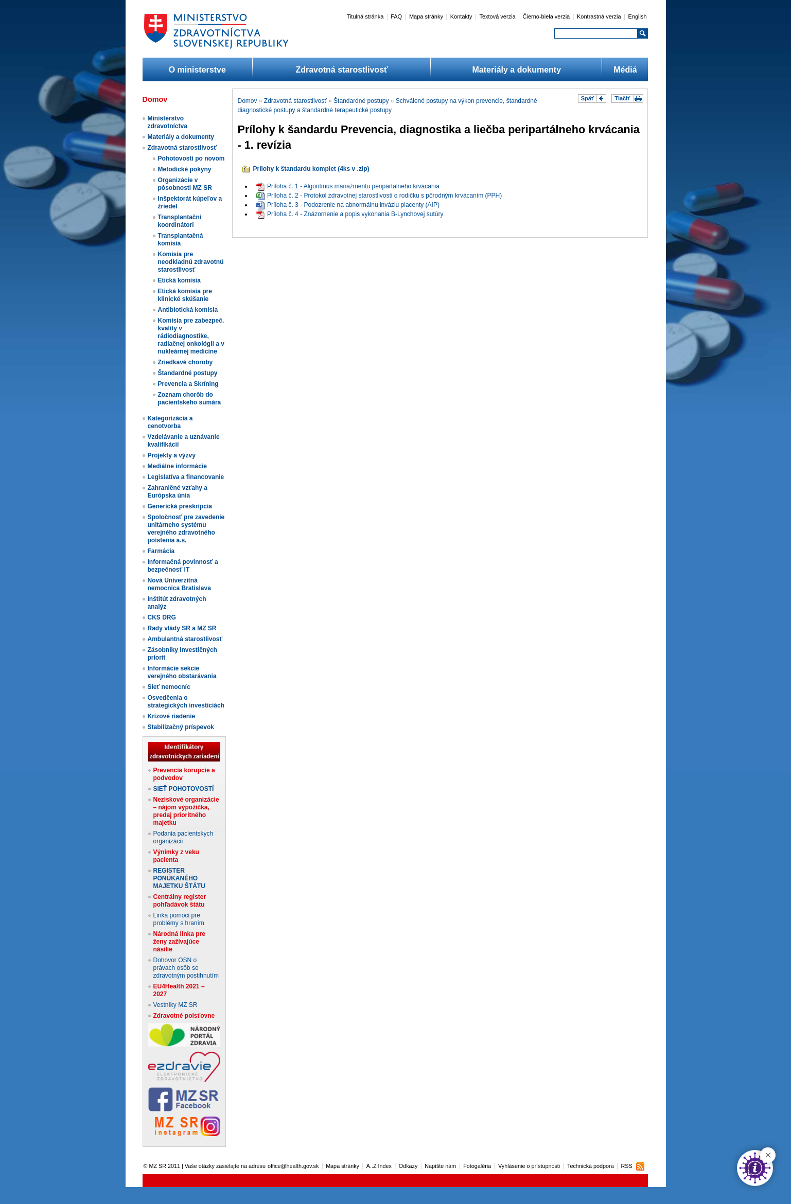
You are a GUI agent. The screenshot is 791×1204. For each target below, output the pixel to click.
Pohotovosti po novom (191, 158)
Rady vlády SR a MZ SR (182, 628)
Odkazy (408, 1166)
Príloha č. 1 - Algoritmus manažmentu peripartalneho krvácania (348, 186)
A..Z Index (379, 1166)
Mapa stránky (426, 16)
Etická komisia (179, 280)
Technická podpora (590, 1166)
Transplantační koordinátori (180, 221)
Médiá (625, 69)
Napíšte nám (440, 1166)
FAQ (396, 16)
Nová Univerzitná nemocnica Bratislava (179, 584)
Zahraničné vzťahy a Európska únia (177, 491)
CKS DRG (162, 617)
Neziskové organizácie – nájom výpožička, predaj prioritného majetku (186, 811)
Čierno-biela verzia (546, 16)
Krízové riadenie (172, 716)
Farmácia (161, 551)
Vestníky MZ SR (175, 1004)
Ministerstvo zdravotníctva (167, 122)
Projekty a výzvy (172, 455)
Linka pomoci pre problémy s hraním (178, 919)
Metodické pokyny (185, 169)
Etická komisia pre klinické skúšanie (185, 295)
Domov (247, 100)
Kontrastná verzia (599, 16)
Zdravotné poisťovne (184, 1015)
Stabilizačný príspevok (181, 727)
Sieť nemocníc (169, 686)
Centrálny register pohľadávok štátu (179, 900)
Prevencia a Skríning (188, 383)
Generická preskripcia (180, 506)
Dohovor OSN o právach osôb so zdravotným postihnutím (186, 968)
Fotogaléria (477, 1166)
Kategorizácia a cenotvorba (170, 422)
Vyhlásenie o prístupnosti (529, 1166)
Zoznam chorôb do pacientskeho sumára (189, 398)
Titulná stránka (365, 16)
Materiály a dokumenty (516, 69)
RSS (626, 1166)
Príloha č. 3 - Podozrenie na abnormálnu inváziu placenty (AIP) (348, 204)
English (637, 16)
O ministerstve (197, 69)
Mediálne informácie (177, 466)
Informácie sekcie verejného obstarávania (182, 672)
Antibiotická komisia (188, 309)
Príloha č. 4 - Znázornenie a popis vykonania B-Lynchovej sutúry (349, 214)
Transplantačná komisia (180, 239)
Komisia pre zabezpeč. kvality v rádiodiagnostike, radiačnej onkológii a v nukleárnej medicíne (191, 336)
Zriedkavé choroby (185, 362)
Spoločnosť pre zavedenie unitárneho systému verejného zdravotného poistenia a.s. (186, 529)
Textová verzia (497, 16)
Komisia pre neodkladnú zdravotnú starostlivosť (191, 262)
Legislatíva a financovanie (186, 477)
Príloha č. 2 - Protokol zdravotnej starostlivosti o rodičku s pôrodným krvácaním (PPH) (379, 195)
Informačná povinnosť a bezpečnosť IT (183, 565)
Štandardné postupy (188, 373)
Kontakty (461, 16)
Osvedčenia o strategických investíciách (186, 701)
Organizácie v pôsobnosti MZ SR (185, 183)
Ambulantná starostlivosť (185, 639)
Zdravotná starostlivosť (341, 69)
